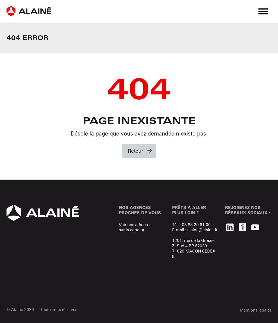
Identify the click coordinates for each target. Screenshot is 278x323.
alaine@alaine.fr (202, 229)
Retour (135, 151)
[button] (263, 11)
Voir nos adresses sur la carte (135, 227)
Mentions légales (255, 310)
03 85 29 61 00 (196, 224)
